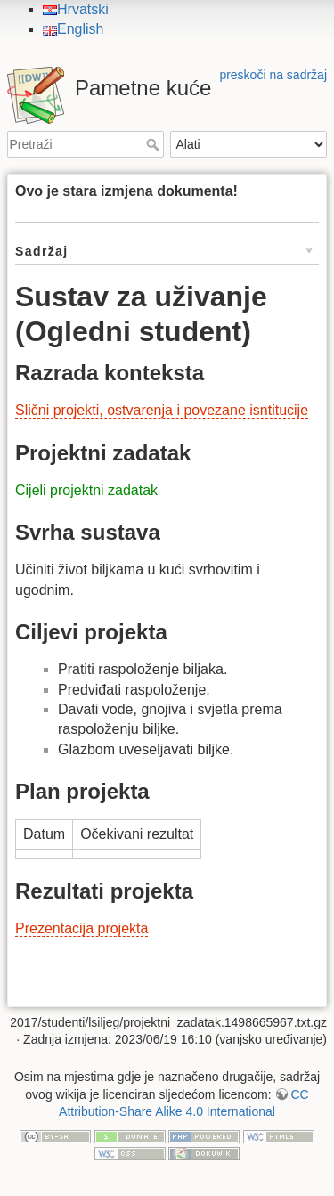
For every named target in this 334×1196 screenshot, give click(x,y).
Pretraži (154, 144)
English (73, 29)
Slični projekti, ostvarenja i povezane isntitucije (161, 410)
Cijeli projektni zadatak (86, 490)
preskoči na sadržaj (273, 75)
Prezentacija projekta (81, 928)
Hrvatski (76, 9)
